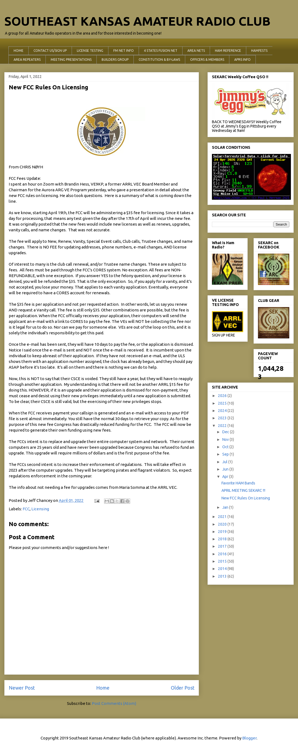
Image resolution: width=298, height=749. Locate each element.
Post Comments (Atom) (114, 703)
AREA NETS (196, 50)
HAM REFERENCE (228, 50)
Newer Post (22, 687)
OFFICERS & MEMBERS (207, 59)
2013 (222, 576)
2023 (222, 418)
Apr (225, 476)
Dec (226, 432)
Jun (225, 469)
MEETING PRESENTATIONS (71, 59)
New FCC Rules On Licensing (245, 498)
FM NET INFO (123, 50)
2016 (222, 554)
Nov (226, 439)
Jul (225, 462)
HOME (18, 50)
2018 (222, 539)
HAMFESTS (259, 50)
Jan (225, 507)
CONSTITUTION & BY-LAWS (159, 59)
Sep (226, 454)
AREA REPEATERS (27, 59)
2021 (222, 516)
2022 (222, 425)
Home (103, 687)
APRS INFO (242, 59)
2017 (222, 546)
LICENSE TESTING (90, 50)
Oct (225, 447)
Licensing (40, 509)
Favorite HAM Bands (238, 483)
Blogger (249, 738)
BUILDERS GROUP (115, 59)
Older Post (182, 687)
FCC (26, 509)
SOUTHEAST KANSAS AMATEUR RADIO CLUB (137, 21)
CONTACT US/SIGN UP (50, 50)
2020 (222, 524)
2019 (222, 531)
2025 (222, 403)
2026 (222, 395)
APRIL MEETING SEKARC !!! (243, 490)
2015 (222, 561)
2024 (222, 410)
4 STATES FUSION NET (160, 50)
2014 (222, 568)
